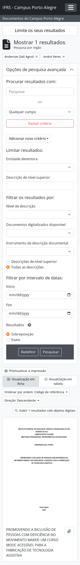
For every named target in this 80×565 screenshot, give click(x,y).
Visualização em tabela (58, 381)
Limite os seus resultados (40, 30)
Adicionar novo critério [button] (27, 138)
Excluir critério (40, 123)
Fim (9, 305)
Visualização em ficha (21, 381)
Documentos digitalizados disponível (35, 224)
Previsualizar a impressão (25, 371)
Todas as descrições (27, 267)
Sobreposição (22, 334)
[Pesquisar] (40, 92)
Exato (15, 339)
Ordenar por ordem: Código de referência (34, 392)
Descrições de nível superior (34, 261)
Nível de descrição (20, 206)
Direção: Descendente (20, 400)
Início (10, 286)
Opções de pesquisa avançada (36, 69)
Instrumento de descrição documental (37, 243)
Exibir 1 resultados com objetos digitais (45, 410)
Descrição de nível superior (28, 177)
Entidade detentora (22, 159)
